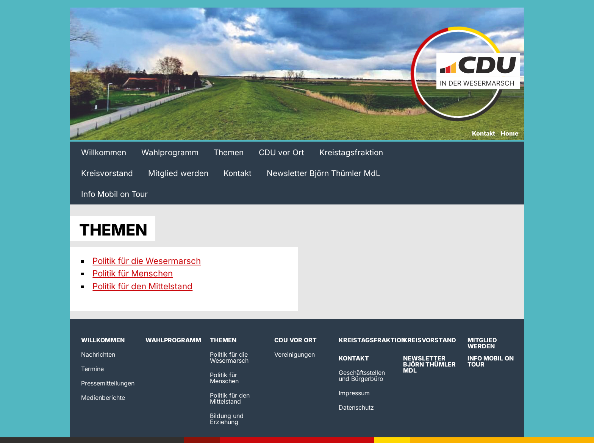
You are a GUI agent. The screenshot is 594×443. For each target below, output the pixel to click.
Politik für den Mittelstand (142, 286)
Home (510, 133)
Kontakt (483, 133)
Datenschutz (356, 407)
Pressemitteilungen (107, 383)
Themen (229, 152)
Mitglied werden (178, 173)
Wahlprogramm (170, 152)
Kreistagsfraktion (351, 152)
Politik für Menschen (132, 273)
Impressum (354, 393)
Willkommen (103, 152)
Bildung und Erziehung (227, 419)
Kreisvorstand (107, 173)
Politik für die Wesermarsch (146, 261)
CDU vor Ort (281, 152)
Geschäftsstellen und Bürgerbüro (362, 375)
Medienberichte (103, 397)
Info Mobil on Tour (114, 194)
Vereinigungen (294, 354)
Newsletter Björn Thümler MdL (323, 173)
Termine (92, 369)
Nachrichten (98, 354)
